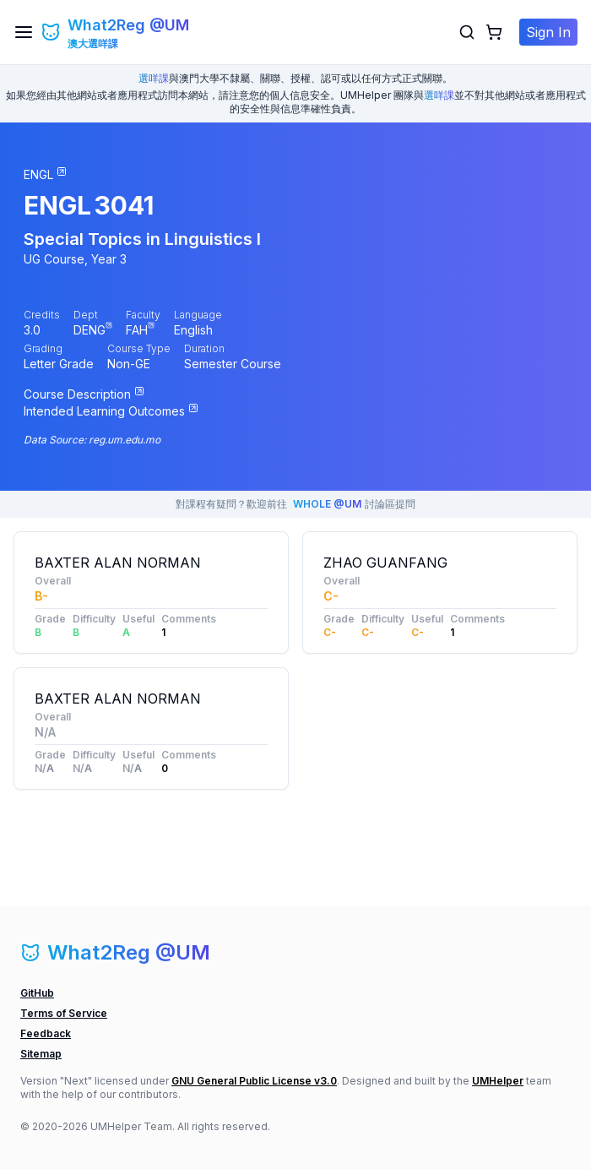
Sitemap (41, 1053)
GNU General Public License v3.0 (254, 1080)
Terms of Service (63, 1013)
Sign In (548, 32)
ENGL (57, 205)
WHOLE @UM (327, 504)
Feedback (45, 1033)
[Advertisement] (439, 772)
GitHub (37, 993)
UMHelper (497, 1080)
